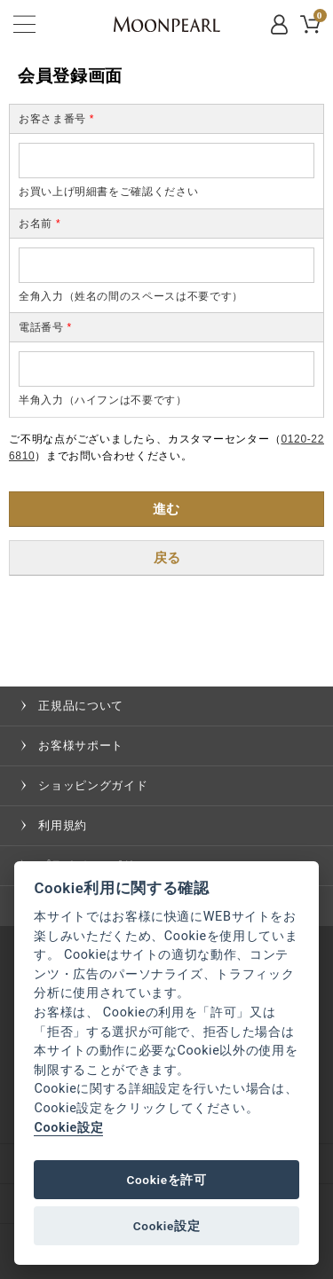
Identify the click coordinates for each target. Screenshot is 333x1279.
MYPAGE (280, 24)
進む (166, 509)
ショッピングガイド (92, 785)
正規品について (80, 705)
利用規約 (62, 825)
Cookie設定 (68, 1127)
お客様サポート (80, 745)
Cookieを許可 (166, 1180)
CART (318, 18)
